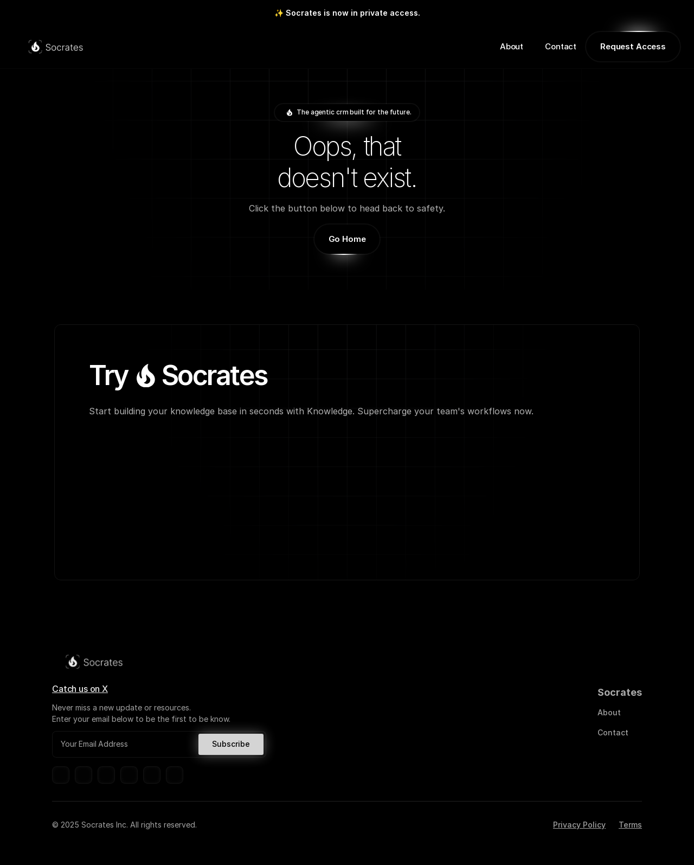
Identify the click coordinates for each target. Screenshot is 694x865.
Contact (560, 46)
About (511, 46)
